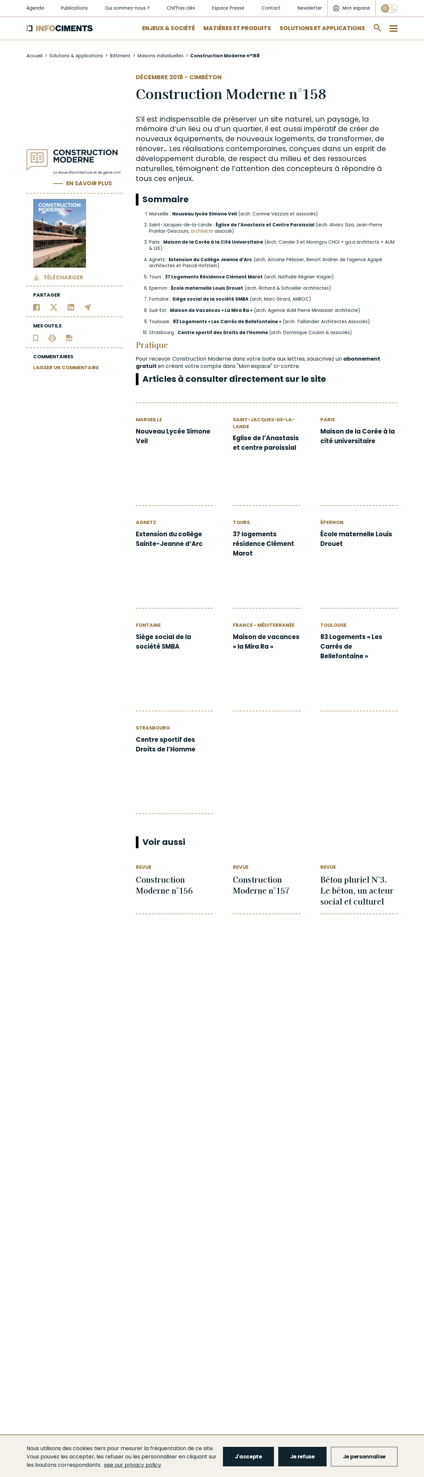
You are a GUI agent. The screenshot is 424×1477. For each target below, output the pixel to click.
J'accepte (248, 1456)
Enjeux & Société (168, 28)
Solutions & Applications (76, 56)
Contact (271, 8)
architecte (202, 231)
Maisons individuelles (160, 56)
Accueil (34, 56)
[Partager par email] (87, 307)
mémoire (152, 129)
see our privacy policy (132, 1465)
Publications (74, 8)
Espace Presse (228, 8)
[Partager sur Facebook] (36, 307)
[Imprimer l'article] (52, 338)
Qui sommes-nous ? (127, 8)
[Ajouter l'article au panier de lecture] (35, 338)
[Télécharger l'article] (69, 338)
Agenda (35, 8)
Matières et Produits (237, 28)
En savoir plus (89, 183)
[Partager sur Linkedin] (71, 307)
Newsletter (309, 8)
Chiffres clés (181, 8)
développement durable (180, 158)
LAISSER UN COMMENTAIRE (66, 367)
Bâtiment (120, 56)
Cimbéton (205, 77)
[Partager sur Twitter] (54, 307)
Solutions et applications (322, 28)
